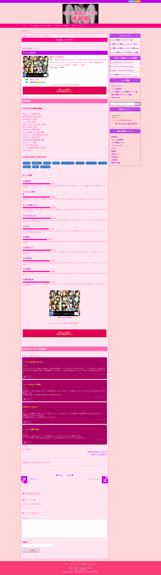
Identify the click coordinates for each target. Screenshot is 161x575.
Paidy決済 (56, 163)
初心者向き (114, 157)
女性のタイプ (115, 154)
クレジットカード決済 (68, 163)
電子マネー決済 (45, 166)
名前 (64, 542)
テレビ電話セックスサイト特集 (40, 26)
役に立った (27, 377)
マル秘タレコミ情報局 (61, 26)
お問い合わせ (115, 97)
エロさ (113, 148)
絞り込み (32, 359)
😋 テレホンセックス (29, 215)
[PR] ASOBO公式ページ (64, 90)
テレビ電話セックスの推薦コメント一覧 (124, 92)
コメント (25, 518)
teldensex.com (81, 572)
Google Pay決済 (36, 163)
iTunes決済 (47, 163)
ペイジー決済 (102, 163)
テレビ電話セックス (117, 142)
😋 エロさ (26, 226)
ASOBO (33, 53)
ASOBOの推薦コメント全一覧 (97, 452)
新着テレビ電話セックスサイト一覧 (125, 44)
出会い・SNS (34, 79)
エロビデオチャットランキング (122, 62)
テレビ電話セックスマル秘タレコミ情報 (125, 52)
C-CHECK (26, 163)
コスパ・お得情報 (117, 140)
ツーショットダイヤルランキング (123, 66)
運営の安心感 (115, 163)
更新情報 (84, 564)
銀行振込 (35, 166)
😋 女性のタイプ (28, 247)
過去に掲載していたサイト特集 (121, 94)
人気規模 (114, 160)
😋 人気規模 (27, 269)
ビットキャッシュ (91, 163)
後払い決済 (26, 166)
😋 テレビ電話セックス (30, 205)
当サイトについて (78, 26)
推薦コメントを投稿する (99, 454)
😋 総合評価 (27, 181)
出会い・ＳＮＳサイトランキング (123, 70)
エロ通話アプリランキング (121, 74)
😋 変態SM (26, 237)
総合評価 (114, 137)
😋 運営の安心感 (28, 279)
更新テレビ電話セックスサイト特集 (125, 48)
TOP (66, 564)
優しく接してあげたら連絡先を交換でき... (127, 123)
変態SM (113, 151)
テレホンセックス (117, 145)
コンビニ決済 (80, 163)
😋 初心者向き (27, 258)
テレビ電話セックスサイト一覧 (122, 40)
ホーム (24, 26)
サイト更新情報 (116, 89)
